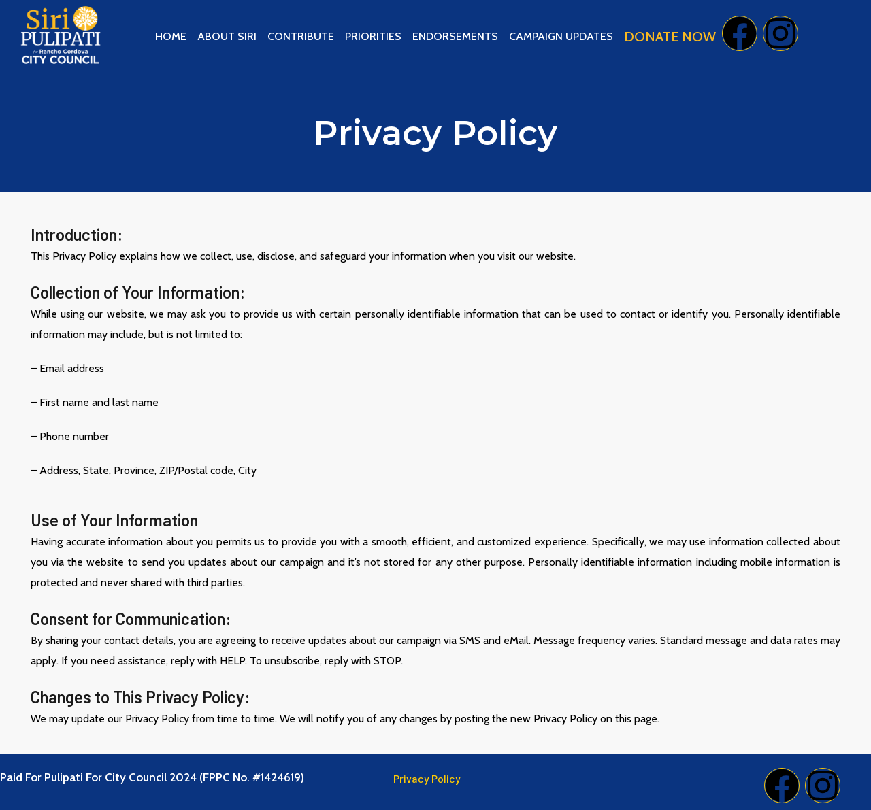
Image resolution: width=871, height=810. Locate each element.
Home (170, 36)
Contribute (300, 36)
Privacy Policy (427, 778)
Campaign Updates (561, 36)
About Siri (227, 36)
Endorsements (455, 36)
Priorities (373, 36)
